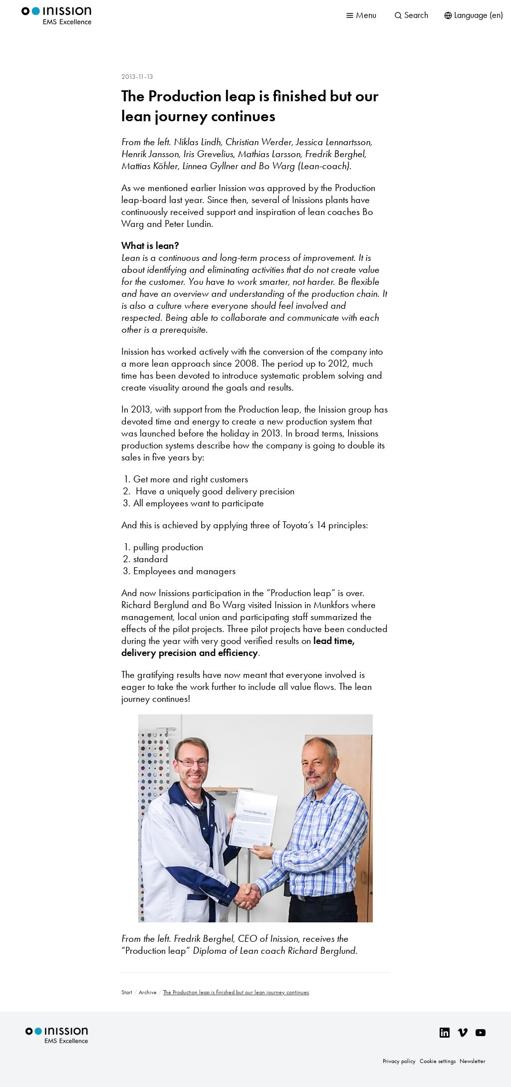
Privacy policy (399, 1061)
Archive (148, 992)
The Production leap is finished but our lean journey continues (250, 106)
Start (126, 992)
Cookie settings (438, 1061)
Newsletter (473, 1061)
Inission (56, 15)
